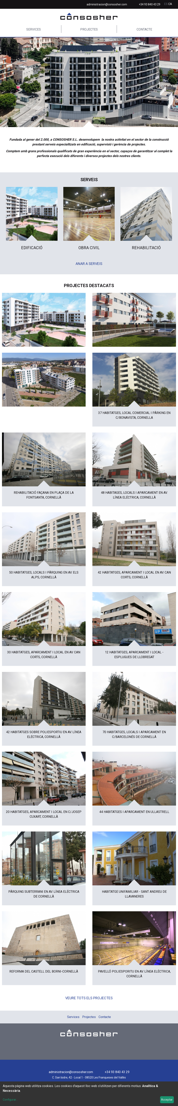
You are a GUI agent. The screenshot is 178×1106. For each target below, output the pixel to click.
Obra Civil (89, 247)
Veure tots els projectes (89, 998)
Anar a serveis (89, 264)
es (166, 4)
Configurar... (10, 1099)
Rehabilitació (146, 247)
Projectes (89, 29)
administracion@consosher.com (107, 4)
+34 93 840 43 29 (149, 4)
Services (33, 29)
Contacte (144, 29)
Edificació (31, 247)
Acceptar (167, 1099)
